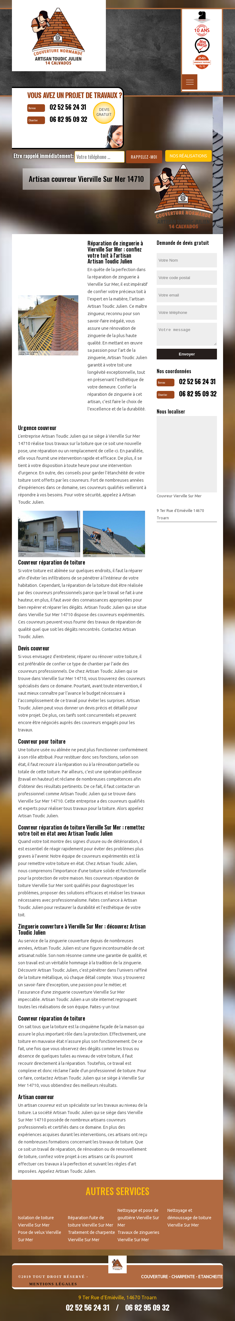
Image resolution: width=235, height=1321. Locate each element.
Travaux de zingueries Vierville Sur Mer (138, 1236)
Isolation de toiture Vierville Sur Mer (36, 1221)
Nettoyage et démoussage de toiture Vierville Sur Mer (189, 1217)
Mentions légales (53, 1284)
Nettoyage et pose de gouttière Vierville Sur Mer (138, 1217)
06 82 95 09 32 (197, 393)
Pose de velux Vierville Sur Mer (39, 1236)
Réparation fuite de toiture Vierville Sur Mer (90, 1221)
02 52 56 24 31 (197, 381)
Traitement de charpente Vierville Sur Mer (91, 1236)
